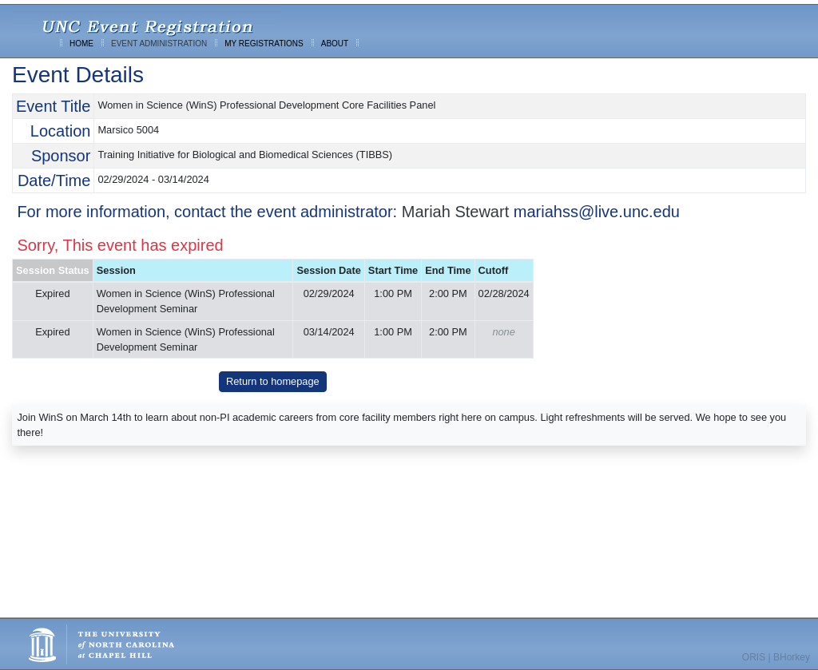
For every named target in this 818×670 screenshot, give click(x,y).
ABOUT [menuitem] (334, 43)
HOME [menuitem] (81, 43)
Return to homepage (273, 381)
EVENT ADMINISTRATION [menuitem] (159, 43)
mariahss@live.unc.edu (597, 211)
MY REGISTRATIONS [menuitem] (264, 43)
